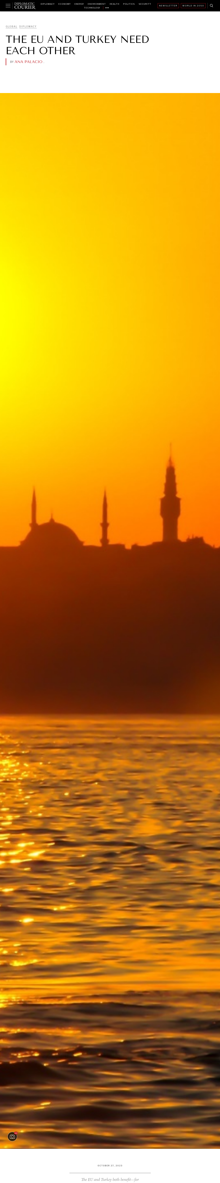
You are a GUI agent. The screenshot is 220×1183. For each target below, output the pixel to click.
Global (11, 26)
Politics (129, 4)
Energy (79, 4)
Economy (64, 4)
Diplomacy (48, 4)
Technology (92, 7)
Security (145, 4)
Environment (97, 4)
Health (114, 4)
